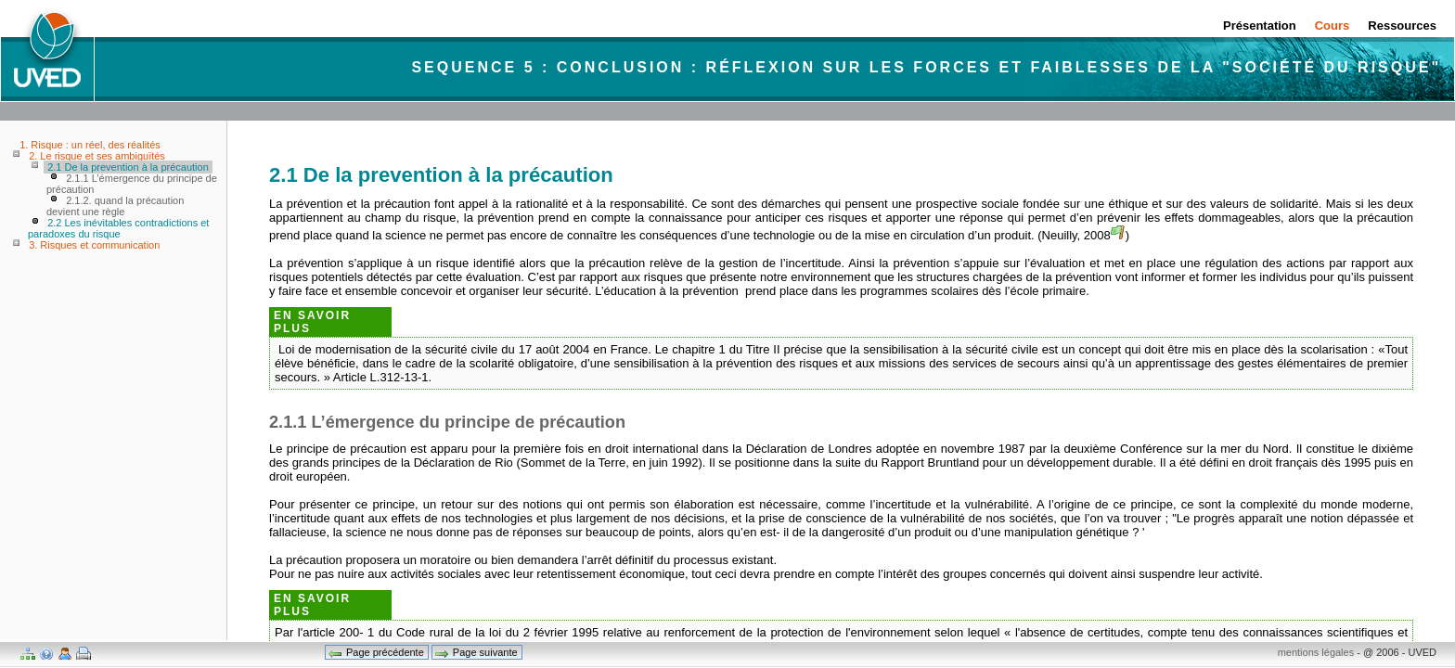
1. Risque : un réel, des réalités (90, 144)
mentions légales (1316, 652)
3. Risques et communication (94, 244)
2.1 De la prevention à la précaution (128, 167)
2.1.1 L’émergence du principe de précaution (131, 184)
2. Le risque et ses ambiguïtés (97, 155)
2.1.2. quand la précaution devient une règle (115, 206)
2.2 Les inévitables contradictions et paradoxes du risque (118, 228)
